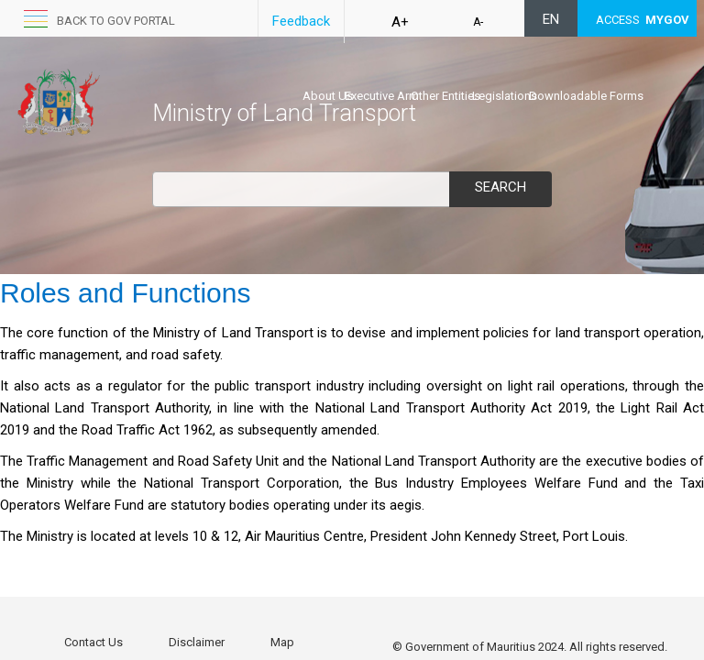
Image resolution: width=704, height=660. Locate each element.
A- (478, 22)
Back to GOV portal (116, 21)
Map (282, 642)
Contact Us (93, 642)
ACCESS (642, 20)
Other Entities (445, 96)
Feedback (301, 21)
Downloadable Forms (586, 96)
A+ (400, 22)
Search (500, 187)
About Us (327, 96)
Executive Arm (382, 96)
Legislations (504, 96)
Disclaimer (197, 642)
